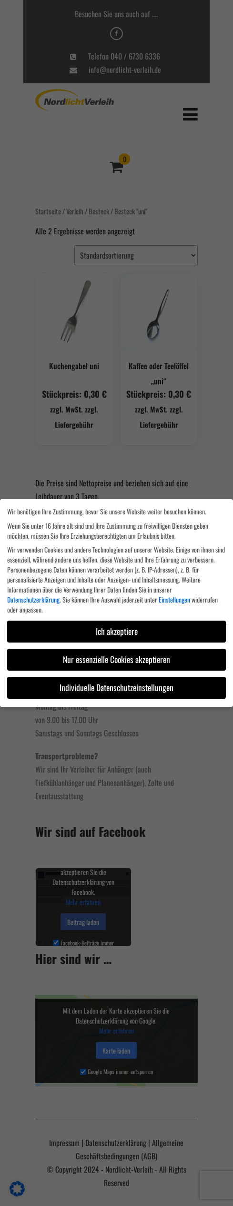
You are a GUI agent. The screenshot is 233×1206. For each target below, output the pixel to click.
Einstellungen (174, 599)
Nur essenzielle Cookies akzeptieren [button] (116, 659)
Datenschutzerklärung (33, 599)
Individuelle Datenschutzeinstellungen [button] (116, 687)
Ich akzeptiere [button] (117, 631)
